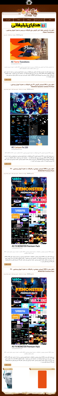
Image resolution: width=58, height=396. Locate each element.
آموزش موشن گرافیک (14, 89)
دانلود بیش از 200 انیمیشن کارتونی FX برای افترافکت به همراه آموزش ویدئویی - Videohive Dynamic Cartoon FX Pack (32, 86)
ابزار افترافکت (10, 35)
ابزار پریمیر (5, 35)
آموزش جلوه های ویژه (7, 89)
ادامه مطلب (7, 80)
